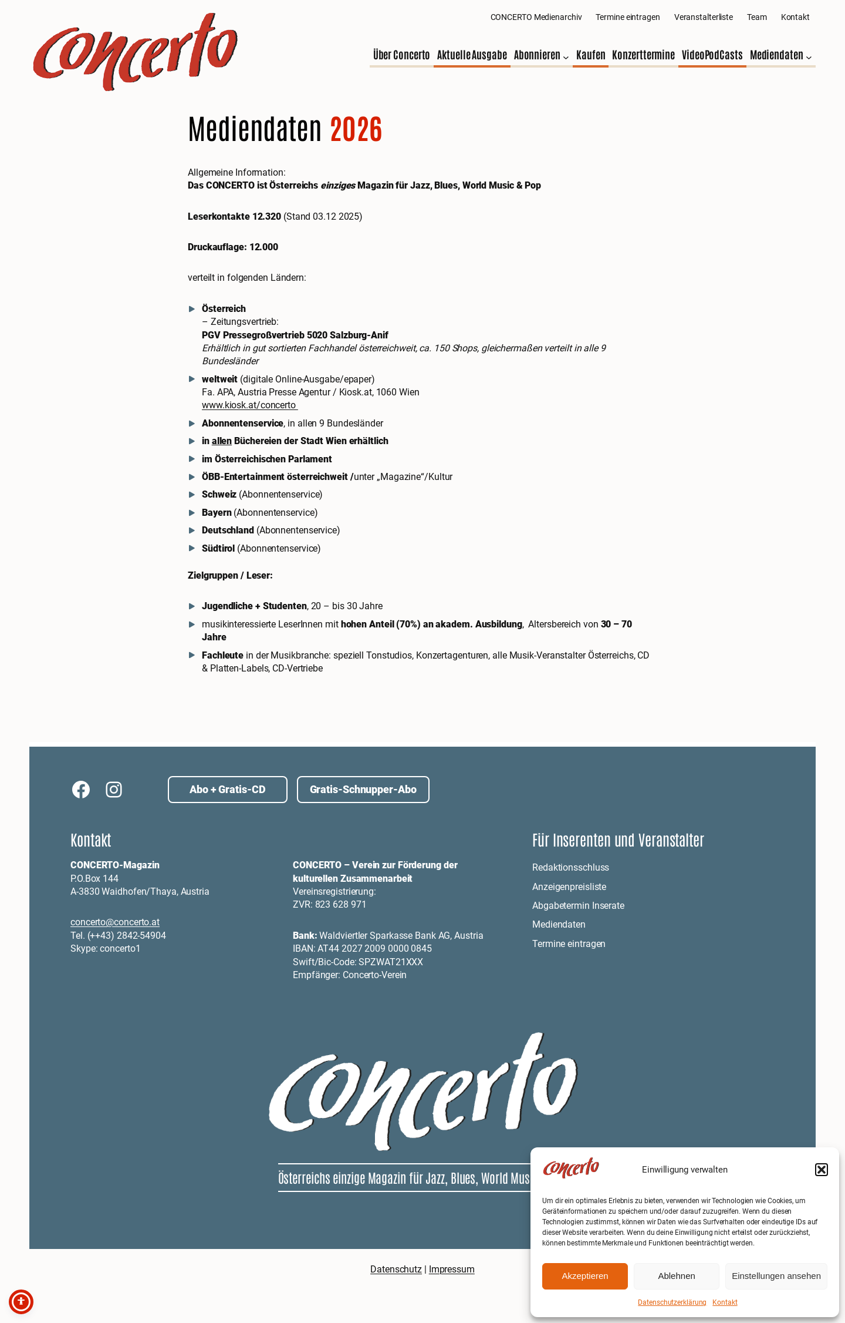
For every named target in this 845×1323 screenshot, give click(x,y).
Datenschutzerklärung (672, 1302)
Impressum (452, 1269)
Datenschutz (396, 1269)
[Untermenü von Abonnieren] (566, 57)
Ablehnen (676, 1276)
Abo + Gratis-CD (228, 789)
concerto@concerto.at (115, 922)
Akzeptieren (585, 1276)
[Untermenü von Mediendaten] (809, 57)
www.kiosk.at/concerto (250, 405)
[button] (821, 1170)
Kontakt (724, 1302)
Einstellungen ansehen (776, 1276)
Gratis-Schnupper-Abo (363, 789)
